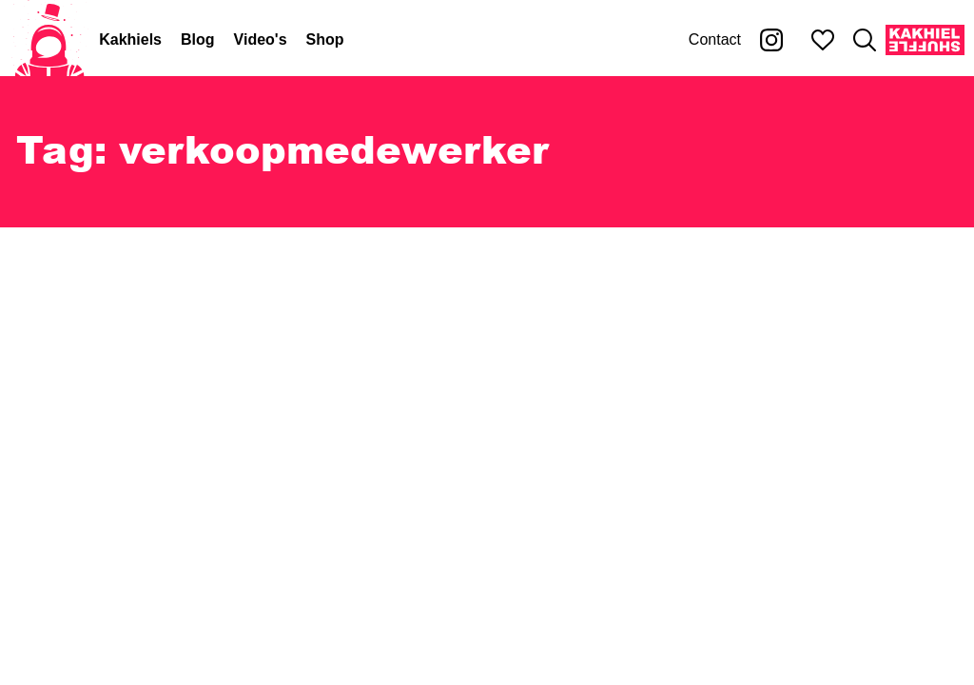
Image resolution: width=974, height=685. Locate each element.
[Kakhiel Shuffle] (925, 40)
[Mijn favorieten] (823, 40)
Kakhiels (130, 39)
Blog (198, 39)
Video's (260, 39)
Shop (325, 39)
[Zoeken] (865, 40)
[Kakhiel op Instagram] (771, 40)
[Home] (49, 40)
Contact (715, 39)
